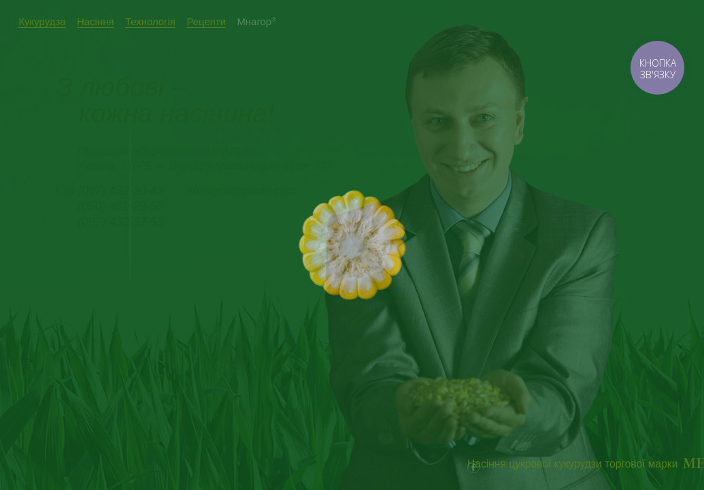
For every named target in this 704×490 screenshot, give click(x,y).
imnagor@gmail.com (241, 190)
